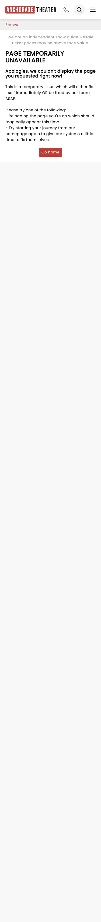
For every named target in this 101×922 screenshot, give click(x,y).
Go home (50, 152)
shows (11, 24)
